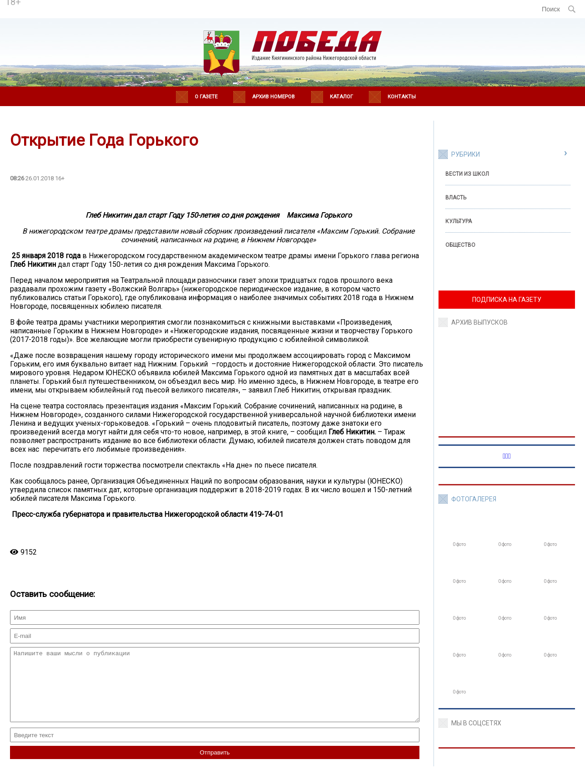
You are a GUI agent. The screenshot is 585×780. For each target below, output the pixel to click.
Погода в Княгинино (102, 5)
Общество (460, 245)
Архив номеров (273, 97)
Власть (455, 197)
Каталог (341, 97)
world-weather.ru (102, 13)
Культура (458, 221)
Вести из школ (467, 174)
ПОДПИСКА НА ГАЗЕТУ (506, 299)
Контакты (402, 97)
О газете (206, 97)
